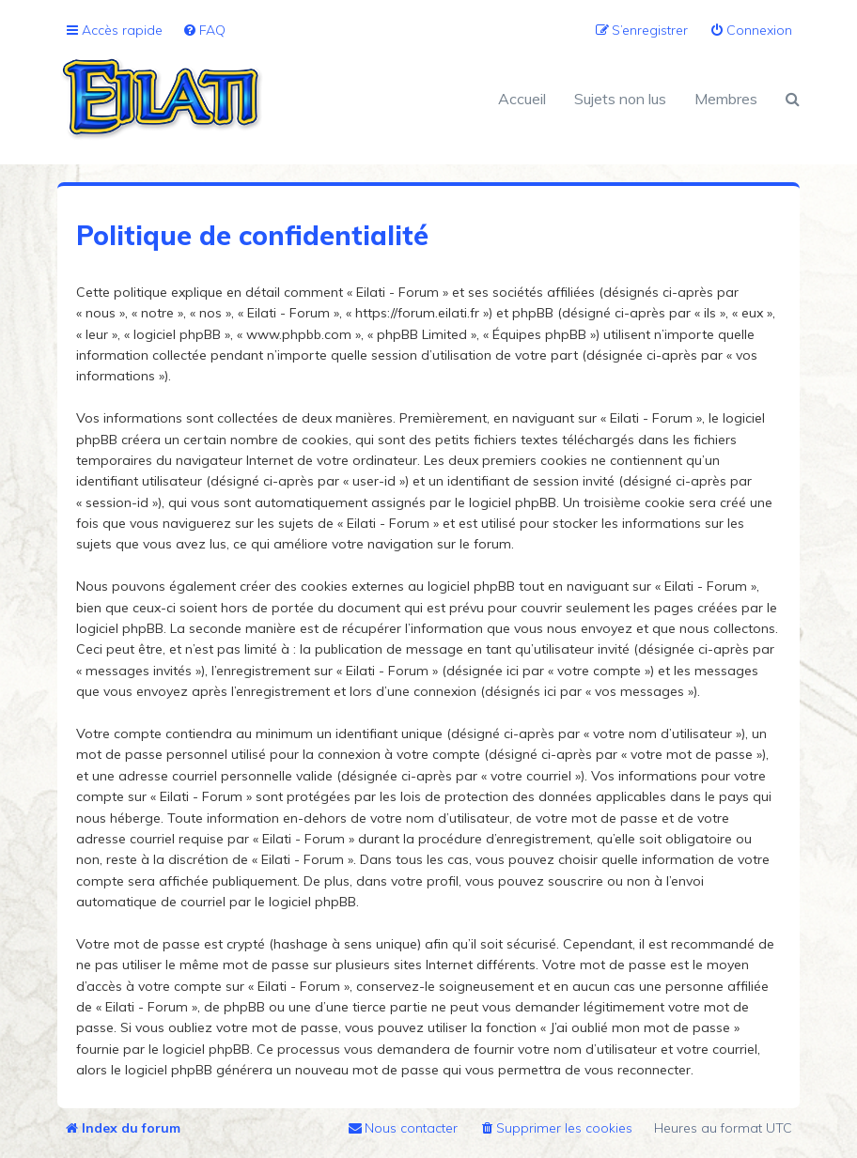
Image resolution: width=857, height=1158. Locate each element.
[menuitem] (204, 30)
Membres (725, 98)
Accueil (522, 98)
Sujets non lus (620, 98)
